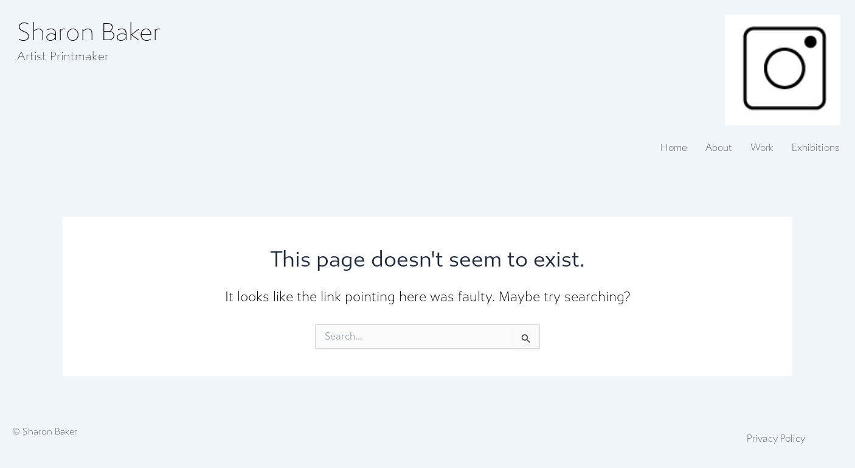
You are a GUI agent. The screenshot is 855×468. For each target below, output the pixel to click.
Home (673, 147)
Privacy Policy (776, 438)
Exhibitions (816, 147)
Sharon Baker (89, 32)
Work (762, 147)
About (718, 147)
